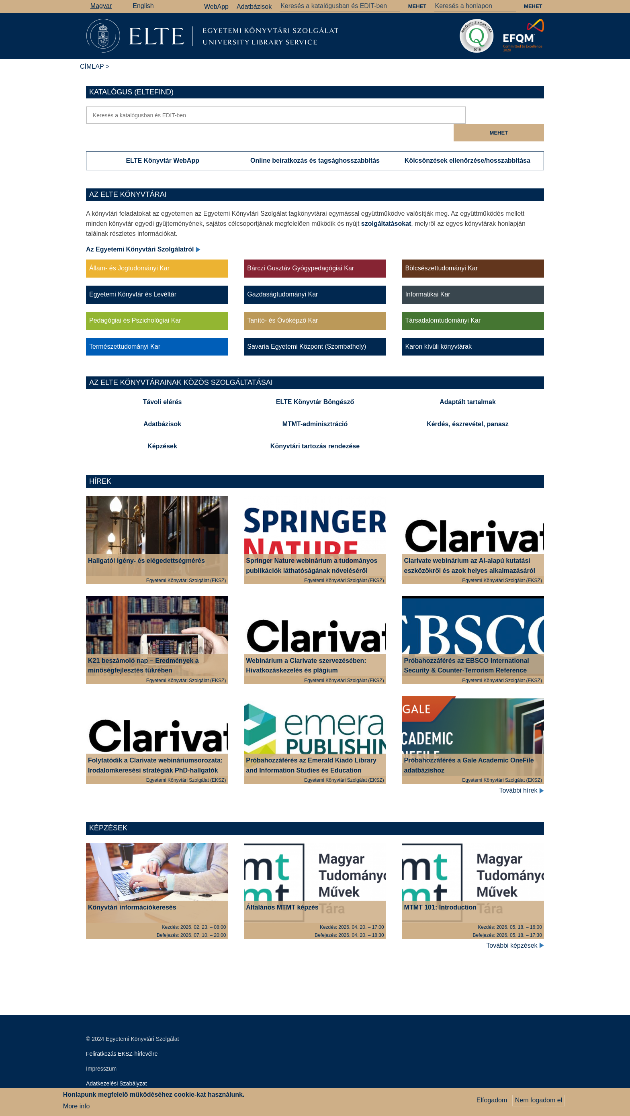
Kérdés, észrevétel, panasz (468, 406)
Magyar (101, 5)
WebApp (216, 6)
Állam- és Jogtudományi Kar (129, 250)
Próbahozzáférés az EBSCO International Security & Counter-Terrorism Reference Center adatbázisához (466, 653)
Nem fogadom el (538, 1100)
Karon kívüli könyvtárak (438, 328)
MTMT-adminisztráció (315, 406)
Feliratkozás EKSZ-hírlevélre (122, 1036)
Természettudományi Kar (124, 328)
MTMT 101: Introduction (440, 889)
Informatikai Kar (427, 277)
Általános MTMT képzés (282, 889)
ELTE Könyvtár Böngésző (315, 384)
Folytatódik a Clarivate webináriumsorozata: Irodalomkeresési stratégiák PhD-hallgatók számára (155, 753)
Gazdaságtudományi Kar (282, 277)
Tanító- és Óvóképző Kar (282, 303)
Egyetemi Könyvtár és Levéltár (132, 277)
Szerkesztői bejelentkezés (118, 1081)
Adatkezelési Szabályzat (116, 1066)
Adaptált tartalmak (468, 384)
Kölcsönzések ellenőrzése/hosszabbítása (467, 142)
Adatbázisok (254, 6)
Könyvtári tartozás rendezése (315, 428)
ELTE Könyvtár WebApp (162, 142)
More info (76, 1106)
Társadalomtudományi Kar (443, 303)
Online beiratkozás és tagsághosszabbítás (315, 142)
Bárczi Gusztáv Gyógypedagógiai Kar (300, 250)
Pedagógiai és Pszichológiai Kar (135, 303)
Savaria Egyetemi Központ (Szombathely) (306, 328)
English (143, 5)
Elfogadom (492, 1100)
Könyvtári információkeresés (132, 889)
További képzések (515, 928)
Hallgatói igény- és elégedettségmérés (146, 543)
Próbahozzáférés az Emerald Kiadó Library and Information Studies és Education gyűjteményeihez (311, 753)
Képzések (162, 428)
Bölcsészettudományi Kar (441, 250)
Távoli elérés (162, 384)
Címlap (92, 66)
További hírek (521, 773)
